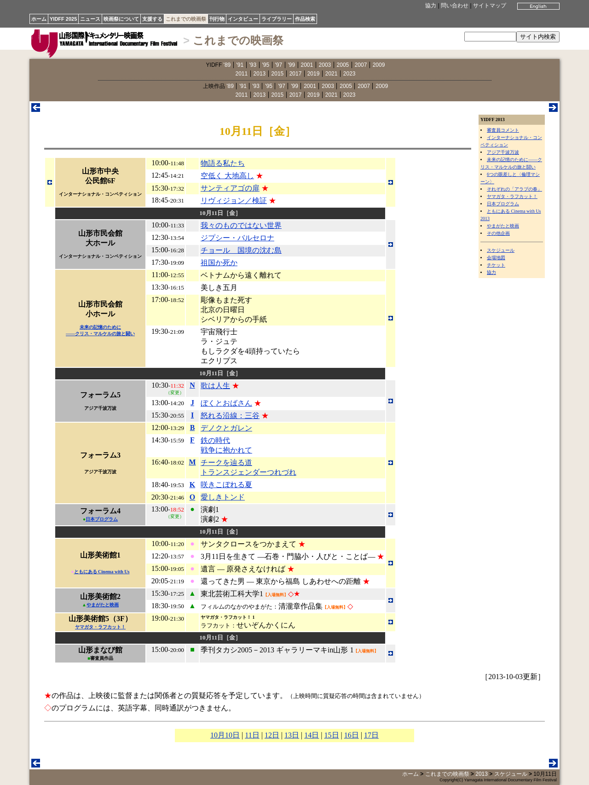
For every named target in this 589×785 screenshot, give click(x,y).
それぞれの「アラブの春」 (514, 189)
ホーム (38, 19)
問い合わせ (454, 5)
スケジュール (500, 250)
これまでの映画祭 (186, 19)
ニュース (90, 19)
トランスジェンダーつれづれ (248, 472)
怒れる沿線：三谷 (230, 415)
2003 (325, 65)
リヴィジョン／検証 (234, 200)
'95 (266, 65)
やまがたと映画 (503, 225)
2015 (277, 73)
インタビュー (243, 19)
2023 (349, 73)
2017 (295, 73)
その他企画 (498, 233)
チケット (496, 264)
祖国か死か (219, 263)
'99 (291, 65)
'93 (253, 65)
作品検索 (305, 19)
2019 (313, 73)
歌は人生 (215, 386)
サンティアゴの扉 (230, 188)
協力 (430, 5)
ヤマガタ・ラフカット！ (512, 196)
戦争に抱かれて (226, 450)
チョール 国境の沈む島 (241, 250)
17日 (371, 735)
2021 (331, 73)
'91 (240, 65)
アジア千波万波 (503, 152)
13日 (291, 735)
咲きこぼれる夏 (226, 484)
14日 (311, 735)
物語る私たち (223, 163)
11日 (252, 735)
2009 (379, 65)
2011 (242, 73)
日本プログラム (503, 203)
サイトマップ (489, 5)
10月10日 (225, 735)
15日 (331, 735)
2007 (361, 65)
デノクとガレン (226, 428)
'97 (279, 65)
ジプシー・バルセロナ (237, 238)
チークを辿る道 (226, 462)
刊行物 (217, 19)
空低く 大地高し (227, 176)
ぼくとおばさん (226, 403)
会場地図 (496, 257)
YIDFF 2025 (63, 19)
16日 (351, 735)
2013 (260, 73)
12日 (272, 735)
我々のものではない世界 (241, 225)
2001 (307, 65)
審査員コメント (503, 130)
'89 (227, 65)
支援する (152, 19)
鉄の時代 (215, 440)
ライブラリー (276, 19)
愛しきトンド (223, 497)
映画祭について (121, 19)
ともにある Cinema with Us (102, 571)
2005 (343, 65)
